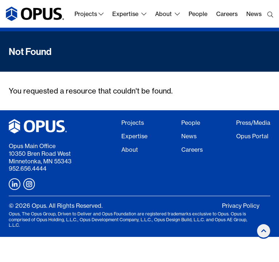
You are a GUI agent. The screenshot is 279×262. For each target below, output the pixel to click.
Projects (89, 13)
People (198, 13)
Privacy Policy (240, 205)
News (254, 13)
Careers (227, 13)
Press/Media (253, 122)
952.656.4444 (27, 168)
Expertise (129, 13)
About (167, 13)
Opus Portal (252, 136)
